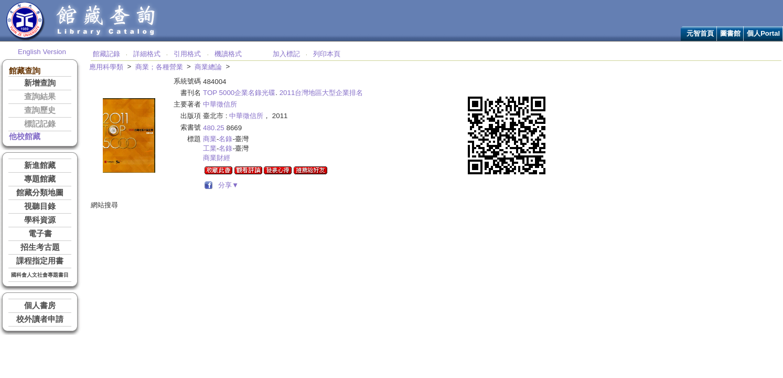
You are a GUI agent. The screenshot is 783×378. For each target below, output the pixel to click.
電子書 (40, 233)
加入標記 (286, 54)
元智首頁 (700, 33)
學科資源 (40, 220)
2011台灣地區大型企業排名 (321, 93)
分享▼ (226, 185)
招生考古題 (40, 247)
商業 (210, 139)
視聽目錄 (40, 206)
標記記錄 (40, 124)
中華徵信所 (220, 104)
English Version (42, 52)
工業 (210, 148)
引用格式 (187, 54)
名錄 (225, 139)
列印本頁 (326, 54)
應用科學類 (106, 67)
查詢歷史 (40, 110)
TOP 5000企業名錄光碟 (239, 93)
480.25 (213, 128)
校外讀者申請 (39, 319)
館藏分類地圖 (39, 192)
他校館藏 (24, 136)
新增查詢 (40, 83)
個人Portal (763, 33)
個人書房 (40, 305)
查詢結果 (40, 96)
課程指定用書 (39, 261)
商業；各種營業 (159, 67)
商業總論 (208, 67)
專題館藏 (40, 179)
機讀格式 (228, 54)
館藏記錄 (106, 54)
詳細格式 (146, 54)
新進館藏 (40, 165)
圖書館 (730, 33)
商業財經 (216, 158)
